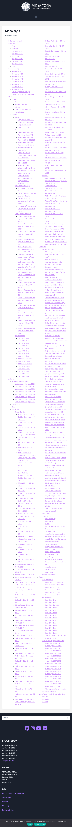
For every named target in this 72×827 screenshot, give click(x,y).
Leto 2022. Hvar (51, 602)
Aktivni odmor (20, 112)
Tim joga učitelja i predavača (55, 689)
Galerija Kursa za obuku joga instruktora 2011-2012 (26, 307)
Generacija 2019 (17, 76)
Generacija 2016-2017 (53, 664)
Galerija (14, 115)
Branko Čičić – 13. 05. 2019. (25, 575)
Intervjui (17, 107)
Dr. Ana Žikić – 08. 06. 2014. (25, 635)
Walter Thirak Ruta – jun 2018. (56, 181)
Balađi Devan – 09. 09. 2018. (55, 178)
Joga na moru (50, 531)
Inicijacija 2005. (17, 64)
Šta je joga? (49, 572)
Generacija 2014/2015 (53, 669)
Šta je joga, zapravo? (52, 252)
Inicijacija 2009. (17, 59)
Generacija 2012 (17, 89)
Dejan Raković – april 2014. (24, 653)
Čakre (47, 524)
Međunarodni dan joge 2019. (25, 392)
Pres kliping (46, 514)
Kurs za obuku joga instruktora (53, 641)
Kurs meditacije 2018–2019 (55, 585)
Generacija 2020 (17, 74)
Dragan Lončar (20, 412)
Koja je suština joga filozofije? (55, 351)
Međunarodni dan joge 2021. (25, 386)
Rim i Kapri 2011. (18, 56)
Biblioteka (42, 247)
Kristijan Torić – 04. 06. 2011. (55, 102)
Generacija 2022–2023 (53, 648)
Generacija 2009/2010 (53, 681)
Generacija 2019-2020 (53, 656)
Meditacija (49, 521)
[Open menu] (36, 17)
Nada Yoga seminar (25, 148)
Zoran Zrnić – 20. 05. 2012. (24, 699)
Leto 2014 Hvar (23, 356)
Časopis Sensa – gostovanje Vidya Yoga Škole (26, 201)
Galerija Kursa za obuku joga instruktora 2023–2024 (26, 218)
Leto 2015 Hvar (23, 353)
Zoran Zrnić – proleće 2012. (55, 74)
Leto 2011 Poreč (24, 369)
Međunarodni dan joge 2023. (25, 384)
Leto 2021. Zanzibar (52, 605)
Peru (13, 46)
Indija (13, 66)
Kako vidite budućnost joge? (55, 303)
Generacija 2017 (17, 79)
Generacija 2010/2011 (53, 679)
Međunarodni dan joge (19, 381)
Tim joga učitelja (8, 761)
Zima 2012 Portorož (25, 364)
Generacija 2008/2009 (53, 684)
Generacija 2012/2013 (53, 674)
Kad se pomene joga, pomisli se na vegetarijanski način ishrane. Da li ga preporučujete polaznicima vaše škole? (55, 463)
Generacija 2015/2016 (53, 666)
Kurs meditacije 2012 (52, 590)
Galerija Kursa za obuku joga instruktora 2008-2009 (26, 330)
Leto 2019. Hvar (51, 608)
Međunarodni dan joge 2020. (25, 389)
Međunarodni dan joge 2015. (25, 402)
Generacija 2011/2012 (53, 676)
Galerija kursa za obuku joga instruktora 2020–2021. (26, 241)
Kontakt (45, 697)
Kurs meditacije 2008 (52, 595)
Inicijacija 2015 (17, 51)
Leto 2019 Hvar (23, 343)
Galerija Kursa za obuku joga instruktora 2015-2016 (26, 277)
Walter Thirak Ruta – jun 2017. (56, 188)
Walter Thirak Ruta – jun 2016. (56, 201)
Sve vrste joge (50, 569)
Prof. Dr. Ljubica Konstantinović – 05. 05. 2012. (54, 68)
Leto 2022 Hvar (23, 341)
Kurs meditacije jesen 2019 (54, 582)
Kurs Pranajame (23, 158)
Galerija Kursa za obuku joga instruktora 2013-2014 (26, 292)
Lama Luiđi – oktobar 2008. (55, 239)
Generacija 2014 (17, 84)
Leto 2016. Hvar (51, 615)
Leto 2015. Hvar (51, 618)
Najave (14, 407)
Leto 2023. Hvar (51, 600)
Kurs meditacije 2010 (52, 592)
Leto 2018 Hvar (23, 346)
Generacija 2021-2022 (53, 651)
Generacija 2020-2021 (53, 653)
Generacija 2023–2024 (53, 646)
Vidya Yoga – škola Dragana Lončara (52, 694)
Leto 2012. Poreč (51, 625)
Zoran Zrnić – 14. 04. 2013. (24, 681)
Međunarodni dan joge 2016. (25, 399)
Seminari (18, 130)
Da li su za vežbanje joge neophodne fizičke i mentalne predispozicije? (55, 391)
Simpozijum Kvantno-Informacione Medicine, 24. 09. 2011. (26, 539)
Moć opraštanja (50, 519)
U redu (30, 824)
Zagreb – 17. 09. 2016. (26, 432)
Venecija (15, 48)
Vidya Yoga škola (21, 104)
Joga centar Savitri (24, 125)
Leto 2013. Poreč (51, 623)
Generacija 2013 (17, 87)
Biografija (45, 699)
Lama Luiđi (22, 150)
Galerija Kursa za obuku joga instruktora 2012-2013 (26, 300)
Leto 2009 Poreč (24, 374)
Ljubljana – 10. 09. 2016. (26, 435)
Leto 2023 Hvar (23, 338)
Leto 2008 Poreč (24, 376)
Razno (17, 117)
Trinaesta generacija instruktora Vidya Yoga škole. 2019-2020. (26, 249)
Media (10, 97)
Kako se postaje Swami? (54, 270)
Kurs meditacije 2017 (52, 587)
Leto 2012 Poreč (24, 366)
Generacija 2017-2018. (53, 661)
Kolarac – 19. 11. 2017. (26, 414)
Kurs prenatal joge (14, 69)
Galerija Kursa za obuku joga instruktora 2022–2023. (26, 226)
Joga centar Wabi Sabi (26, 120)
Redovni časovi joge (49, 691)
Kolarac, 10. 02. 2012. (25, 514)
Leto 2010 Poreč (24, 371)
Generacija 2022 (17, 71)
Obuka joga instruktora (23, 109)
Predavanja (16, 409)
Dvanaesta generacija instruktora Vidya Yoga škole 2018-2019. (26, 256)
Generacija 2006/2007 (53, 686)
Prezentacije (16, 404)
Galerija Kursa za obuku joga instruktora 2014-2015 (26, 284)
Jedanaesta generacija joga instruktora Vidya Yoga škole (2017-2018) (26, 264)
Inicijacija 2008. (17, 61)
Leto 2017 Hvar (23, 348)
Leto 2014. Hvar (51, 620)
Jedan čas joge (23, 127)
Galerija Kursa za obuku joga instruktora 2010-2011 (26, 315)
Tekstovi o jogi (47, 516)
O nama (45, 702)
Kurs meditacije (47, 580)
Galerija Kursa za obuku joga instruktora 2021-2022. (26, 234)
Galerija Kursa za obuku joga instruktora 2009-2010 (26, 323)
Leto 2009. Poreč (51, 633)
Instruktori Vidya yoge (22, 186)
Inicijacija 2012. (17, 54)
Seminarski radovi (48, 575)
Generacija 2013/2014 (53, 671)
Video (14, 99)
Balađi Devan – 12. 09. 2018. (25, 582)
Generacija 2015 (17, 82)
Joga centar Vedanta (25, 122)
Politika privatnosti (15, 41)
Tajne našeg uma (51, 544)
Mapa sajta (6, 806)
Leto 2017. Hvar (51, 613)
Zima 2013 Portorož (25, 359)
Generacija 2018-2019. (53, 658)
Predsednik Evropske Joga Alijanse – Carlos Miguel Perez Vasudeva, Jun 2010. (54, 226)
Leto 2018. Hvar (51, 610)
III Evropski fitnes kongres (27, 206)
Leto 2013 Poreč (24, 361)
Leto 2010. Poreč (51, 630)
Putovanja (11, 43)
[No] (70, 823)
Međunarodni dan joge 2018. (25, 394)
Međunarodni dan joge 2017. (25, 397)
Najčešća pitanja (48, 249)
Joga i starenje (50, 567)
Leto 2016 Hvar (23, 351)
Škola (41, 577)
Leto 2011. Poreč (51, 628)
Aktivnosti (11, 379)
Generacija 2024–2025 (53, 643)
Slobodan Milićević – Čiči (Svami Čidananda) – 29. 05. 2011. (55, 106)
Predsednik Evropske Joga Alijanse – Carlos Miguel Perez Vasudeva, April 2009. (55, 234)
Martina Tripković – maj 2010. (56, 158)
